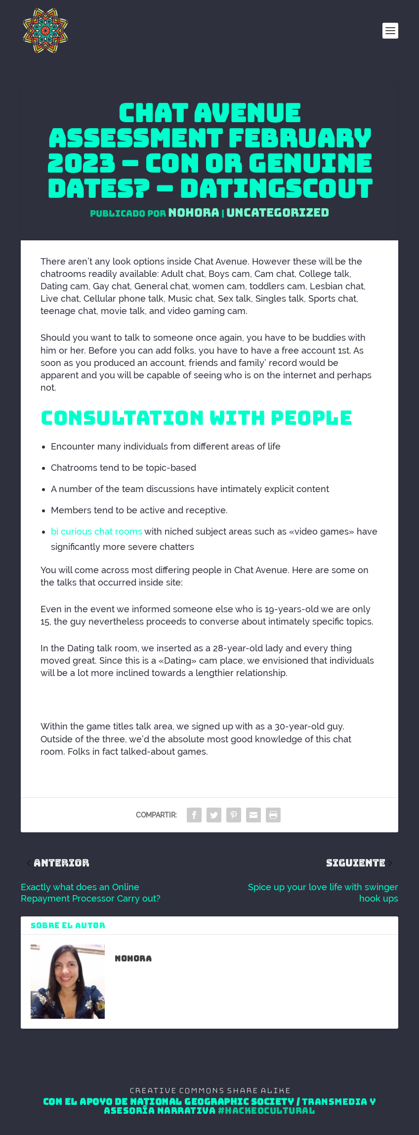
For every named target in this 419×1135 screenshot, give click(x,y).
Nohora (193, 212)
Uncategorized (277, 212)
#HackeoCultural (267, 1110)
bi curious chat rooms (96, 531)
